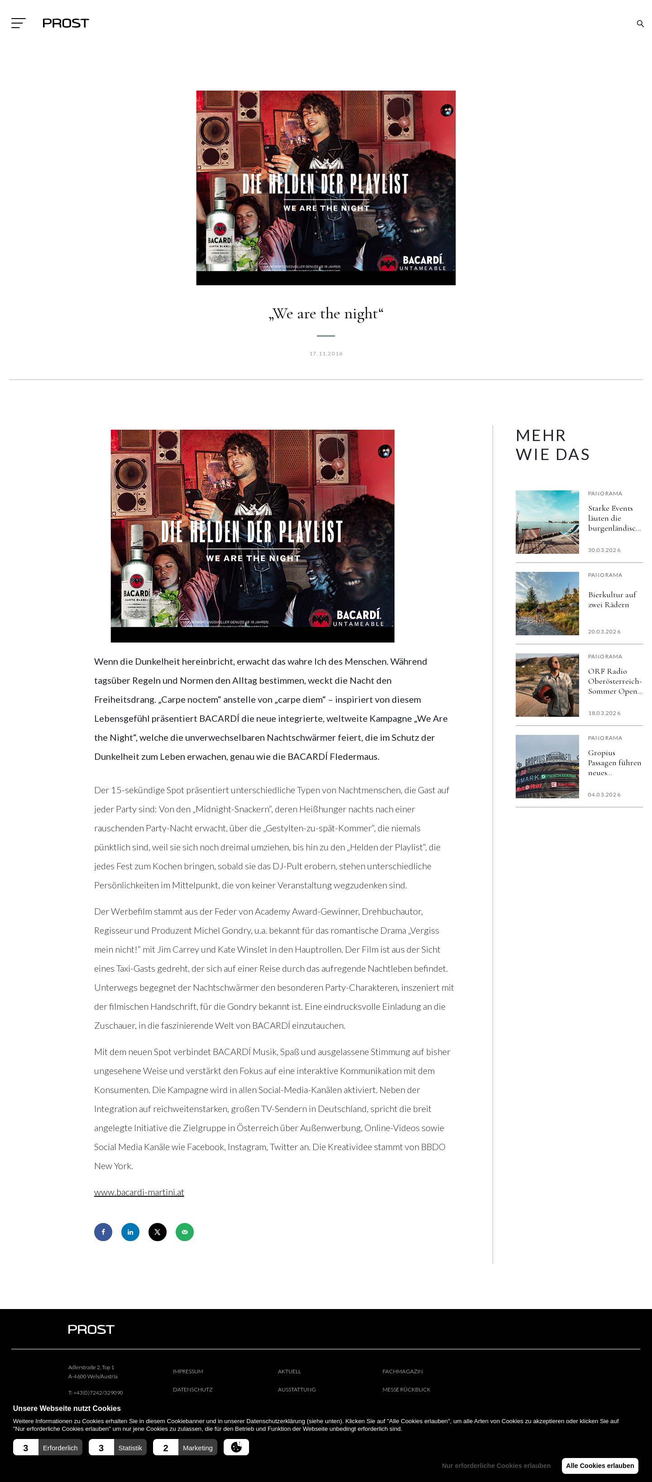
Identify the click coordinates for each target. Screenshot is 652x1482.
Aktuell (289, 1371)
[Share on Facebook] (103, 1232)
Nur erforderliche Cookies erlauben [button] (492, 1465)
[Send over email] (185, 1232)
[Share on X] (158, 1232)
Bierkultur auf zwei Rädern (612, 599)
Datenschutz (193, 1389)
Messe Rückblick (407, 1389)
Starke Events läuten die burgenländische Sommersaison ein (615, 518)
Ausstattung (297, 1389)
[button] (47, 1447)
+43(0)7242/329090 (98, 1392)
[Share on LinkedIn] (130, 1232)
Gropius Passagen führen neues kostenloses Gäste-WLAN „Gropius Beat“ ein (615, 762)
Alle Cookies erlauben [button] (599, 1465)
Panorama (605, 493)
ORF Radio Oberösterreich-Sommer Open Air (615, 681)
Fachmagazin (403, 1371)
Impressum (188, 1371)
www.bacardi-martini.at (139, 1191)
